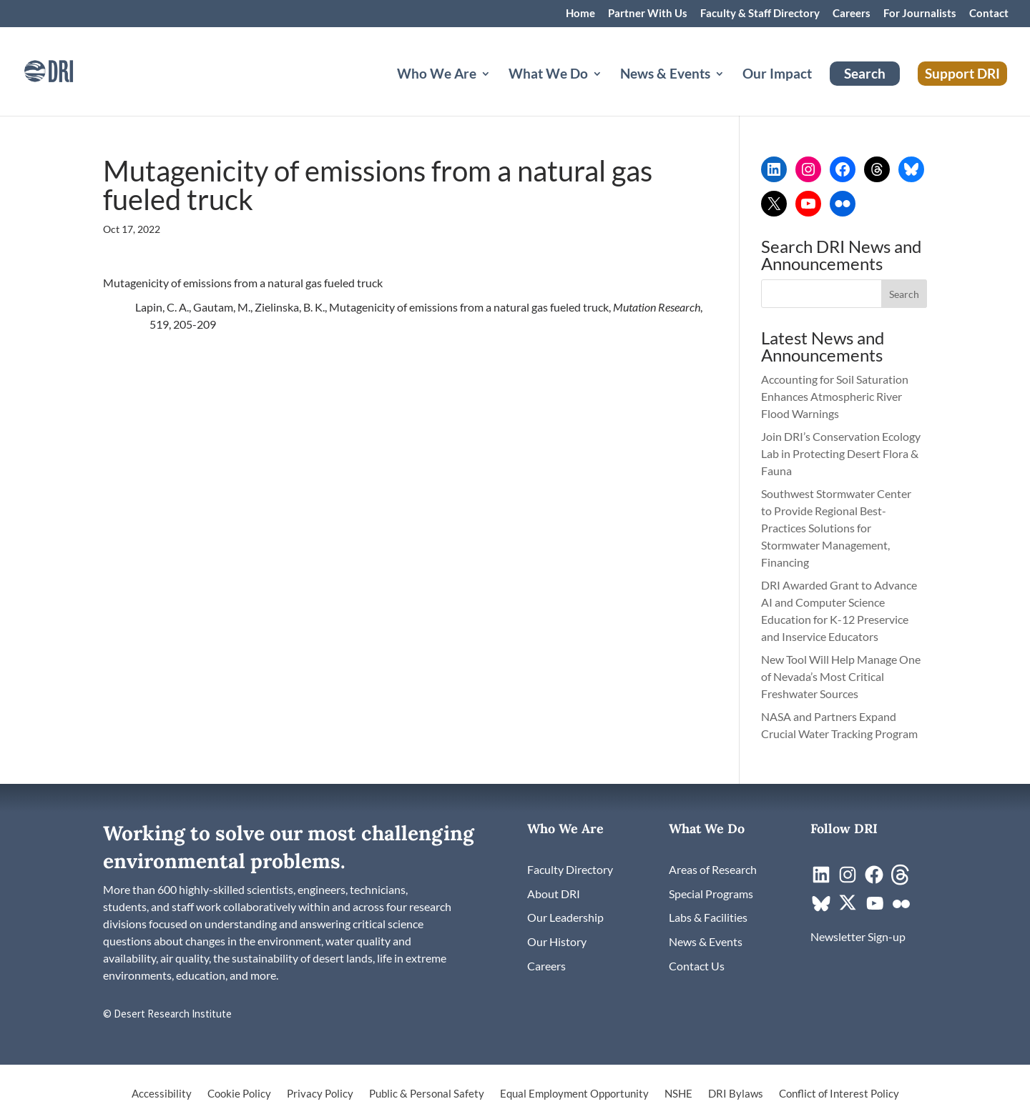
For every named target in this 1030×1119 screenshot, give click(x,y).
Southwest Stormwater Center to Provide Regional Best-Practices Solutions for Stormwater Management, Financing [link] (836, 528)
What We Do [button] (548, 75)
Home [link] (580, 13)
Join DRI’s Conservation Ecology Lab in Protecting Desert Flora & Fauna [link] (841, 453)
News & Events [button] (665, 75)
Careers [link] (851, 13)
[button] (904, 293)
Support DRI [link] (962, 73)
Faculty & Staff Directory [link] (760, 13)
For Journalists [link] (919, 13)
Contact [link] (989, 13)
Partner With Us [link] (647, 13)
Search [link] (865, 73)
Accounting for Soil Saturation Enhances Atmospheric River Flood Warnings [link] (834, 396)
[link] (68, 69)
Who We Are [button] (436, 75)
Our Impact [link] (777, 75)
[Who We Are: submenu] (497, 90)
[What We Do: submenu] (608, 90)
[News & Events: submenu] (731, 90)
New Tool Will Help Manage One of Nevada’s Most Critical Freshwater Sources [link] (841, 676)
